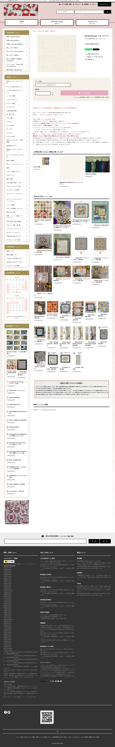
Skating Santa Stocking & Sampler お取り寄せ (77, 343)
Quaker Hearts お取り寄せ (90, 315)
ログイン (94, 4)
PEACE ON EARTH (14, 427)
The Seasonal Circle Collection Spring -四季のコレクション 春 (62, 226)
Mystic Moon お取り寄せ (77, 319)
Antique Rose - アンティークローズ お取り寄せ (100, 258)
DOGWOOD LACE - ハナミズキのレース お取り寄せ (17, 467)
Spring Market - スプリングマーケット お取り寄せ (81, 279)
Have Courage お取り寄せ (61, 257)
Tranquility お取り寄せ (65, 368)
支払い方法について (26, 737)
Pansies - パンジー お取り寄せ (43, 294)
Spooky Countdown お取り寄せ (39, 317)
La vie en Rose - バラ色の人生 (16, 491)
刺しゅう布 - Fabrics (44, 31)
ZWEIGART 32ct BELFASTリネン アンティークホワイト (71, 183)
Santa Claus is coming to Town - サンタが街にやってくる (17, 443)
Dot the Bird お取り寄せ (65, 316)
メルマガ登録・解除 (66, 4)
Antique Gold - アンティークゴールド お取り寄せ (80, 258)
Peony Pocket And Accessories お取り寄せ (43, 251)
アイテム (104, 4)
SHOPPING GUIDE (57, 22)
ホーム (34, 31)
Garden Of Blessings (14, 397)
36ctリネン (53, 31)
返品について (89, 97)
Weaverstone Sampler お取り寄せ (52, 368)
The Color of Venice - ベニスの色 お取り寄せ (17, 352)
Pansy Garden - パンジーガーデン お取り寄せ (22, 373)
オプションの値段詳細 (79, 97)
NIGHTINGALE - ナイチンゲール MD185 (18, 476)
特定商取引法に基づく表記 (102, 97)
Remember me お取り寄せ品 (99, 225)
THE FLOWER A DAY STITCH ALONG (18, 412)
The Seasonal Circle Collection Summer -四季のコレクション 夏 (81, 220)
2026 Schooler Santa (14, 404)
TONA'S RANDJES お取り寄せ (17, 484)
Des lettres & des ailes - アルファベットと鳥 (17, 382)
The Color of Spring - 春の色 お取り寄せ (42, 220)
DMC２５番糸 (37, 167)
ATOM (97, 737)
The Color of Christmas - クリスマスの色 (52, 314)
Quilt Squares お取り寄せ (103, 315)
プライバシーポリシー (74, 737)
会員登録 (86, 4)
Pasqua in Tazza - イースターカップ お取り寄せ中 (100, 281)
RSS (94, 737)
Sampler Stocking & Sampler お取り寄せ (65, 343)
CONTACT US (92, 22)
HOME (21, 22)
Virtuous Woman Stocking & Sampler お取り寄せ (90, 343)
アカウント (78, 4)
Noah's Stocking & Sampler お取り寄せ (52, 343)
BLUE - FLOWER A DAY (15, 460)
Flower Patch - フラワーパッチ (17, 390)
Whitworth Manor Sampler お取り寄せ (39, 366)
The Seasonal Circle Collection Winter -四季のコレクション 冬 (18, 435)
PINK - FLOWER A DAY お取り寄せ (18, 420)
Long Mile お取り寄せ (77, 368)
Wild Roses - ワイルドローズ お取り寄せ (62, 279)
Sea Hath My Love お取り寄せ (39, 340)
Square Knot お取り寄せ (103, 342)
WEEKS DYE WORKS (90, 174)
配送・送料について (37, 737)
